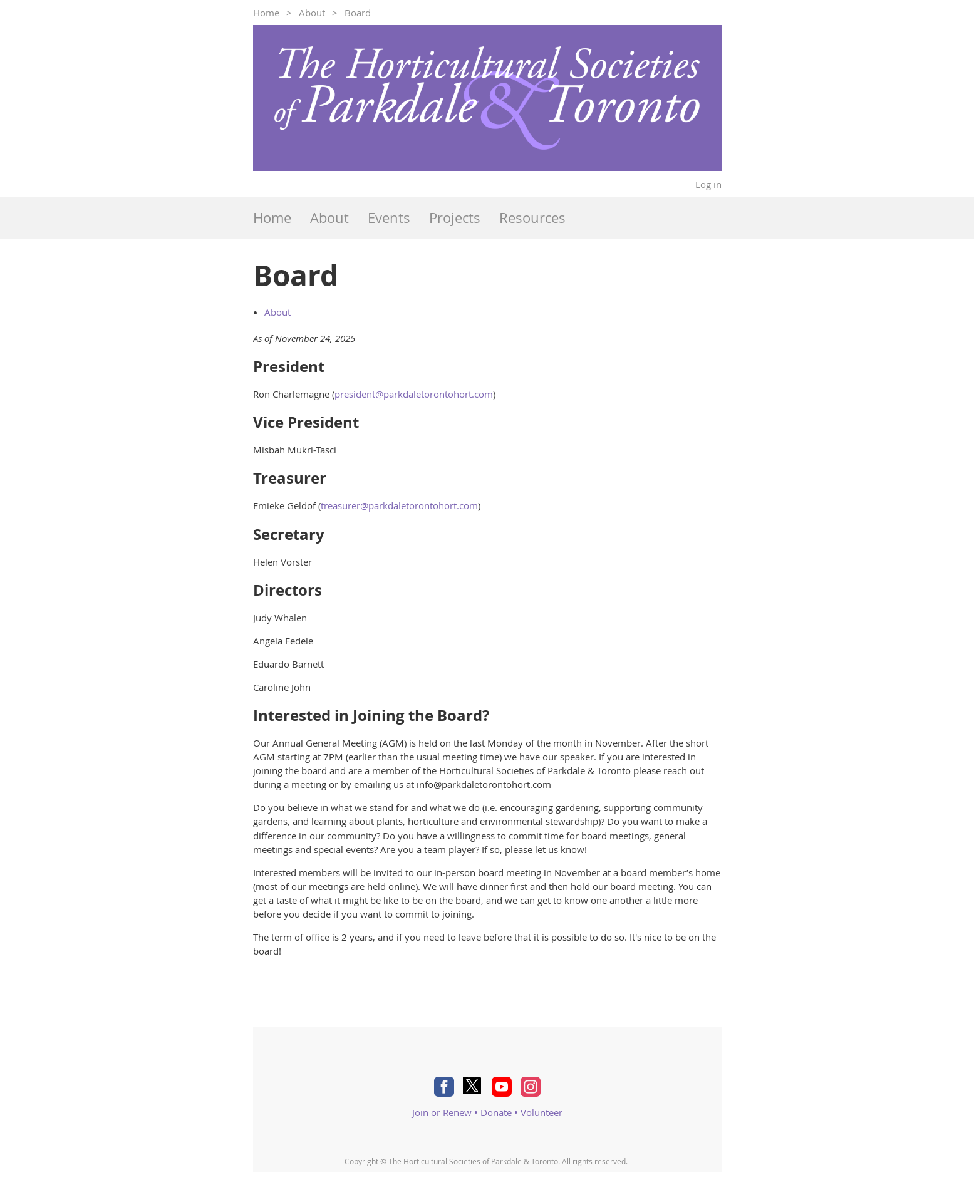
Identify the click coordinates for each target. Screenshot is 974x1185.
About (312, 12)
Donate (496, 1112)
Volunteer (541, 1112)
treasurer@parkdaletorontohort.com (399, 505)
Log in (708, 184)
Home (266, 12)
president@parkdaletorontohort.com (413, 394)
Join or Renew (442, 1112)
